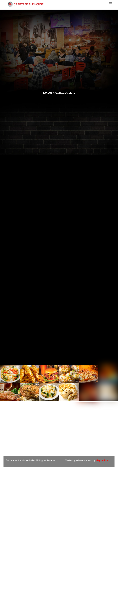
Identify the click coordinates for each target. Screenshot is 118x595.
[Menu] (110, 4)
